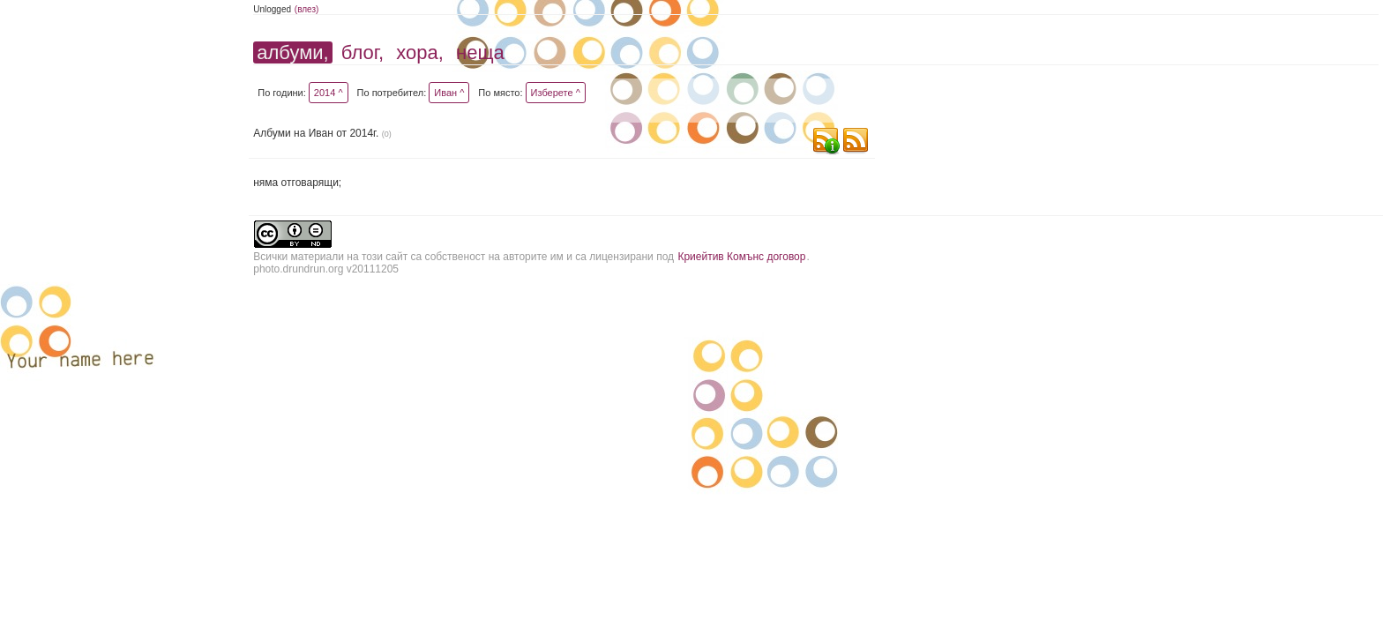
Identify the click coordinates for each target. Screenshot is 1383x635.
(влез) (307, 9)
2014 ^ (328, 92)
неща (480, 52)
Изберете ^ (555, 92)
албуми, (292, 52)
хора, (420, 52)
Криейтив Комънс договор (741, 256)
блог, (362, 52)
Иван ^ (449, 92)
